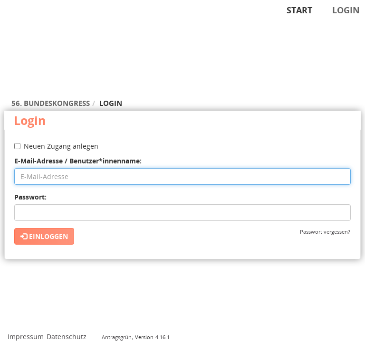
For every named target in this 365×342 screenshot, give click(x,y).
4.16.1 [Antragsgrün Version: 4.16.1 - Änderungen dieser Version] (162, 337)
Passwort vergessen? (325, 231)
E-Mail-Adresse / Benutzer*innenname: (78, 160)
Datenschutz (66, 336)
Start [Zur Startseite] (299, 10)
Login (346, 10)
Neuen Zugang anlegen (56, 146)
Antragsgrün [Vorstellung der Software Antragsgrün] (117, 337)
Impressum (26, 336)
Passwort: (30, 196)
